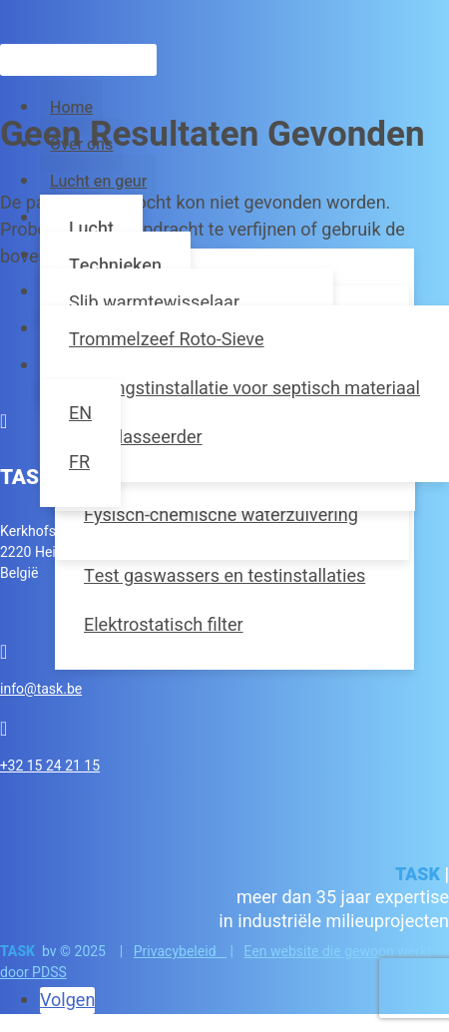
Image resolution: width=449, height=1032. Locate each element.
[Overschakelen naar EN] (80, 413)
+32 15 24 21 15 (50, 766)
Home (71, 108)
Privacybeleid (180, 951)
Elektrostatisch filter (163, 625)
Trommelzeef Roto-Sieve (166, 339)
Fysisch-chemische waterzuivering (221, 515)
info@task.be (41, 689)
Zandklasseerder (136, 437)
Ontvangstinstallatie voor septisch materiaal (244, 388)
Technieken (115, 266)
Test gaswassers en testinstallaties (224, 576)
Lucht (91, 229)
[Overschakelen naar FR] (80, 462)
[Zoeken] (78, 60)
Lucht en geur (98, 182)
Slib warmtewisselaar (154, 302)
